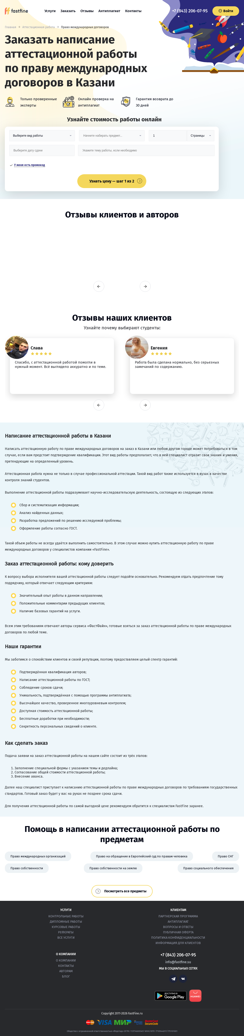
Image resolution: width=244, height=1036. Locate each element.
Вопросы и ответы (178, 927)
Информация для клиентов (178, 943)
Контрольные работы (66, 916)
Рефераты (66, 932)
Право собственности (26, 868)
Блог (66, 976)
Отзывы (87, 11)
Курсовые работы (66, 927)
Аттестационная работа (38, 27)
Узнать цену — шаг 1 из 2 (111, 181)
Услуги (50, 11)
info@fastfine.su (178, 962)
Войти (225, 11)
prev (98, 286)
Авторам (66, 971)
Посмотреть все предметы (125, 891)
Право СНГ (226, 856)
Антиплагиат (109, 11)
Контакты (133, 11)
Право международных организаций (38, 856)
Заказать (68, 11)
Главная (10, 27)
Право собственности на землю (113, 868)
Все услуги (66, 937)
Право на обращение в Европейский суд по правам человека (141, 856)
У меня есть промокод (29, 165)
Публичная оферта (178, 932)
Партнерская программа (178, 916)
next (145, 286)
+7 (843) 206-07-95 (190, 11)
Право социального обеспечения (208, 868)
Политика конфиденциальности (178, 937)
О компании (66, 960)
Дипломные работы (66, 921)
